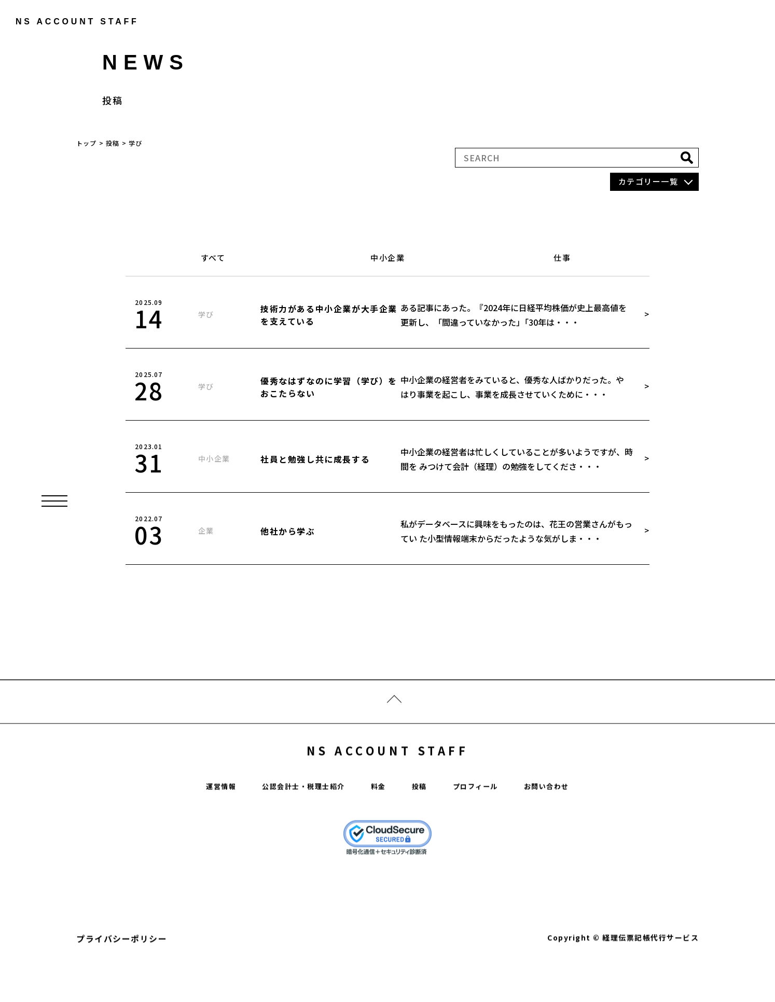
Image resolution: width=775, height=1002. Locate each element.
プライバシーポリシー (121, 971)
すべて (213, 257)
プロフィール (485, 818)
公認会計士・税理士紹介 (294, 818)
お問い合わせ (565, 818)
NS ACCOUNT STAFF (388, 777)
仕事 (562, 257)
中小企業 (387, 257)
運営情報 (200, 818)
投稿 (423, 818)
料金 (379, 818)
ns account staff (70, 21)
